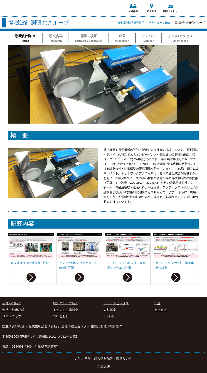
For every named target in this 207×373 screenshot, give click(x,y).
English (109, 316)
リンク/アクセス (180, 38)
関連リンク (124, 358)
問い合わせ (61, 316)
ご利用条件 (83, 358)
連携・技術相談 (13, 310)
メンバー (148, 38)
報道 (157, 303)
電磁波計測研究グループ (190, 22)
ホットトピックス (116, 303)
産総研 (105, 366)
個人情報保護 (103, 358)
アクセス (160, 310)
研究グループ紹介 (159, 22)
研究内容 (56, 38)
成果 (122, 38)
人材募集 (110, 310)
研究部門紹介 (11, 303)
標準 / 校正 (88, 38)
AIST (187, 1)
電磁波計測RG (25, 38)
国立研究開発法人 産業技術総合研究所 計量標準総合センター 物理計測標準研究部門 (35, 3)
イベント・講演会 (65, 310)
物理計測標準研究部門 (130, 22)
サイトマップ (11, 316)
